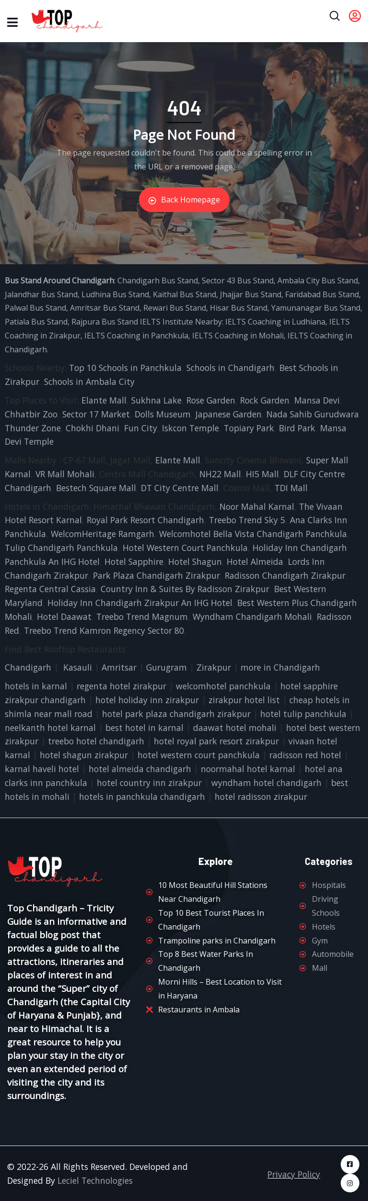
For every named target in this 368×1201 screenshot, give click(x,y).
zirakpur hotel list (244, 700)
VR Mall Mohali (64, 474)
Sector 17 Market (96, 414)
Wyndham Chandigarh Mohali (252, 616)
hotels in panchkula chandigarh (142, 796)
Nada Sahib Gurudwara (312, 414)
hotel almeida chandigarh (140, 768)
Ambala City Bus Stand (317, 280)
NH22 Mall (220, 474)
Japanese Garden (229, 414)
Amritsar (119, 667)
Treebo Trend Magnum (142, 616)
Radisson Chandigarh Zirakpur (285, 575)
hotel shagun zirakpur (84, 755)
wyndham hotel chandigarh (266, 782)
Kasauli (77, 667)
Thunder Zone (33, 428)
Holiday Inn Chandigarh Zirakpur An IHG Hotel (139, 602)
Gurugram (166, 667)
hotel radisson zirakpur (261, 796)
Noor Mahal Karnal (256, 506)
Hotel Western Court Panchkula (185, 547)
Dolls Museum (163, 414)
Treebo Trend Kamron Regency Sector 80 (104, 630)
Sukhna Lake (156, 400)
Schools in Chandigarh (230, 367)
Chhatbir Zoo (31, 414)
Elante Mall (103, 400)
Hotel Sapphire (133, 561)
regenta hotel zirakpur (121, 686)
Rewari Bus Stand (174, 308)
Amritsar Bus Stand (104, 308)
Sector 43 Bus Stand (238, 280)
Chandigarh (28, 667)
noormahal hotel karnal (248, 768)
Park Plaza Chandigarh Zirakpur (156, 575)
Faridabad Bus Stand (322, 294)
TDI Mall (291, 488)
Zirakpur (213, 667)
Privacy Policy (293, 1174)
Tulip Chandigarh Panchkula (61, 547)
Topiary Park (249, 428)
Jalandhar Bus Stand (41, 294)
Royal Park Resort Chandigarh (145, 520)
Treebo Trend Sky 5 (247, 520)
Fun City (140, 428)
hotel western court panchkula (199, 755)
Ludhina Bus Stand (115, 294)
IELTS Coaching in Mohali (238, 335)
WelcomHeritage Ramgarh (102, 533)
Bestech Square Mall (96, 488)
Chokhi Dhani (92, 428)
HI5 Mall (262, 474)
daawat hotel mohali (234, 727)
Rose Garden (210, 400)
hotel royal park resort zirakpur (216, 741)
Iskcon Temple (190, 428)
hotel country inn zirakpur (149, 782)
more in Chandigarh (280, 667)
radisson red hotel (305, 755)
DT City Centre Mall (179, 488)
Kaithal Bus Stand (184, 294)
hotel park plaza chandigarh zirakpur (176, 713)
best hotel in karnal (144, 727)
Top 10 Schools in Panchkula (125, 367)
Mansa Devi (317, 400)
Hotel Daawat (64, 616)
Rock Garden (264, 400)
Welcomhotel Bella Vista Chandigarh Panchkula (253, 533)
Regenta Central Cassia (50, 589)
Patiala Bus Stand (36, 321)
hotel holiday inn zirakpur (147, 700)
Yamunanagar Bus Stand (315, 308)
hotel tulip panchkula (303, 713)
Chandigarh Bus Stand (157, 280)
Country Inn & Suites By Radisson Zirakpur (185, 589)
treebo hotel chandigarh (96, 741)
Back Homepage (184, 199)
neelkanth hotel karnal (50, 727)
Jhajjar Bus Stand (250, 294)
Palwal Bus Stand (35, 308)
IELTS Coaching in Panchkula (136, 335)
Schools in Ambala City (89, 381)
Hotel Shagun (195, 561)
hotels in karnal (36, 686)
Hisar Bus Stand (238, 308)
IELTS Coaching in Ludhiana (275, 321)
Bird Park (297, 428)
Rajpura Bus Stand (104, 321)
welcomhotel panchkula (223, 686)
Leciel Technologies (95, 1180)
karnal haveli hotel (42, 768)
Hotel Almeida (255, 561)
